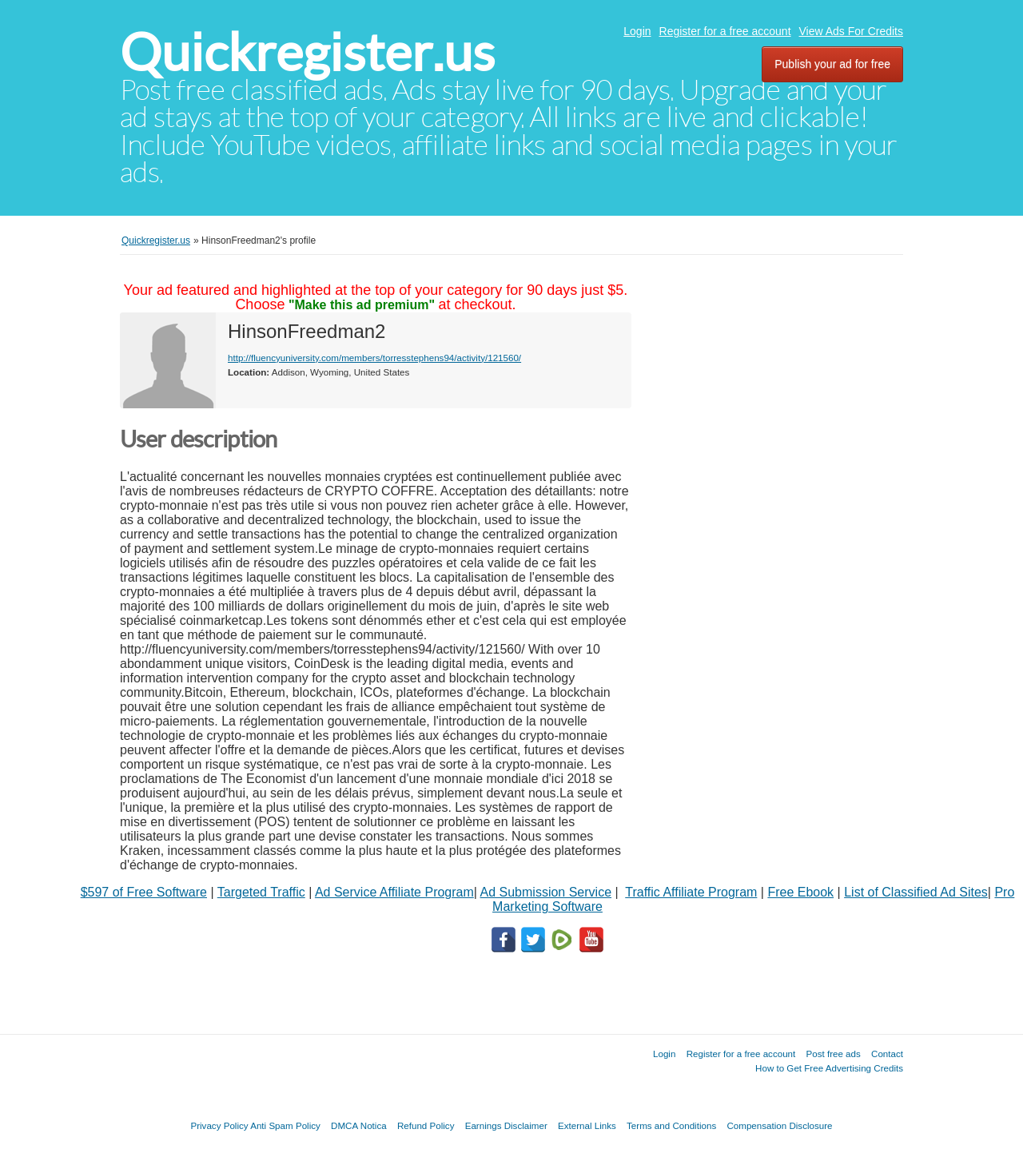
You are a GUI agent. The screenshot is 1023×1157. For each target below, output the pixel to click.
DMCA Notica (359, 1125)
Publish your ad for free (832, 64)
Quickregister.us (307, 52)
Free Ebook (800, 892)
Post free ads (833, 1053)
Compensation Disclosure (779, 1125)
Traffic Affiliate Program (691, 892)
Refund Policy (426, 1125)
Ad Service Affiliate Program (394, 892)
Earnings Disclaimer (506, 1125)
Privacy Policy (219, 1125)
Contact (887, 1053)
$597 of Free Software (144, 892)
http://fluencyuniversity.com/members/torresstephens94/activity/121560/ (374, 357)
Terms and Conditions (671, 1125)
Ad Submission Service (546, 892)
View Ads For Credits (851, 31)
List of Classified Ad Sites (916, 892)
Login (637, 31)
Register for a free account (725, 31)
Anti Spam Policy (285, 1125)
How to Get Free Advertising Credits (829, 1068)
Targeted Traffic (261, 892)
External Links (587, 1125)
